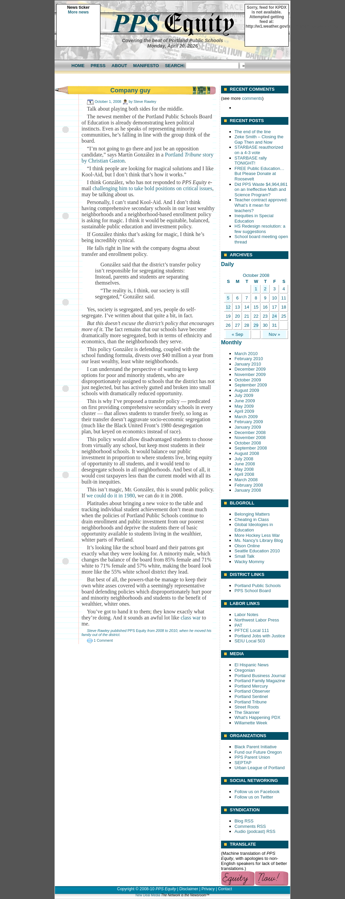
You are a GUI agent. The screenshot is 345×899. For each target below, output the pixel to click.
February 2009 (248, 421)
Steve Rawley (145, 101)
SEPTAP (242, 762)
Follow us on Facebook (257, 791)
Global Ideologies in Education (253, 527)
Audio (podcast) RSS (254, 831)
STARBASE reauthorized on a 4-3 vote (258, 150)
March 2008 (246, 479)
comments (252, 98)
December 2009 (250, 369)
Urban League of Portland (259, 767)
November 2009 (250, 374)
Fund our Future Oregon (258, 752)
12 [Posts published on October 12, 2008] (228, 307)
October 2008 (247, 442)
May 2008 (244, 469)
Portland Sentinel (251, 696)
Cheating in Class (251, 519)
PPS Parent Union (252, 757)
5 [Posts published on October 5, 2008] (228, 297)
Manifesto (146, 65)
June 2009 (244, 400)
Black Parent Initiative (255, 746)
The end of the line (252, 131)
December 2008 (250, 432)
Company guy (130, 90)
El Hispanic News (251, 664)
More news (78, 12)
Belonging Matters (252, 514)
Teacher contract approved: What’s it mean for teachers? (261, 205)
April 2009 (244, 411)
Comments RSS (250, 826)
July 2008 (243, 458)
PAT (238, 625)
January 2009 (247, 427)
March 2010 (246, 353)
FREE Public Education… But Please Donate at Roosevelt (259, 173)
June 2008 (244, 463)
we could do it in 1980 (111, 495)
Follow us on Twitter (253, 797)
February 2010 (248, 358)
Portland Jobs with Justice (259, 635)
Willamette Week (250, 722)
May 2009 (244, 406)
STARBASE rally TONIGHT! (250, 160)
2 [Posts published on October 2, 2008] (265, 288)
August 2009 (246, 390)
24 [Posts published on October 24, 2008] (274, 316)
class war (190, 617)
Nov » (274, 334)
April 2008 (244, 474)
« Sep (237, 334)
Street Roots (246, 706)
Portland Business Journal (259, 675)
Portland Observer (252, 691)
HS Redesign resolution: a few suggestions (259, 229)
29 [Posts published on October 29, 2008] (255, 325)
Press (98, 65)
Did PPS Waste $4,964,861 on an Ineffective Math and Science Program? (261, 189)
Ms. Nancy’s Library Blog (258, 540)
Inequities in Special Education (254, 218)
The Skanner (246, 712)
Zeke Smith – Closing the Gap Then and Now (258, 139)
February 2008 (248, 485)
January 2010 (247, 364)
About (119, 65)
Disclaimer (188, 889)
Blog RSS (243, 820)
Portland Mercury (251, 686)
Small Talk (244, 556)
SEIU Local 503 (249, 640)
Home (78, 65)
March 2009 (246, 416)
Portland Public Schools (257, 585)
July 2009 (243, 395)
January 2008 (247, 490)
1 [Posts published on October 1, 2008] (256, 288)
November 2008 (250, 437)
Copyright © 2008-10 (135, 889)
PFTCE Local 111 (251, 630)
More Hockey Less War (257, 535)
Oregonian (244, 670)
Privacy (208, 889)
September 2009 (250, 384)
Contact (225, 889)
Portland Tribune (250, 701)
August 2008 (246, 453)
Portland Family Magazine (259, 680)
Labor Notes (246, 614)
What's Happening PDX (257, 717)
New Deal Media (147, 895)
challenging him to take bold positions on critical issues (152, 188)
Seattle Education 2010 (257, 550)
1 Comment (103, 640)
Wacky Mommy (249, 561)
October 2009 (247, 379)
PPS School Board (252, 590)
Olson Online (247, 545)
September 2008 (250, 448)
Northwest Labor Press (256, 619)
